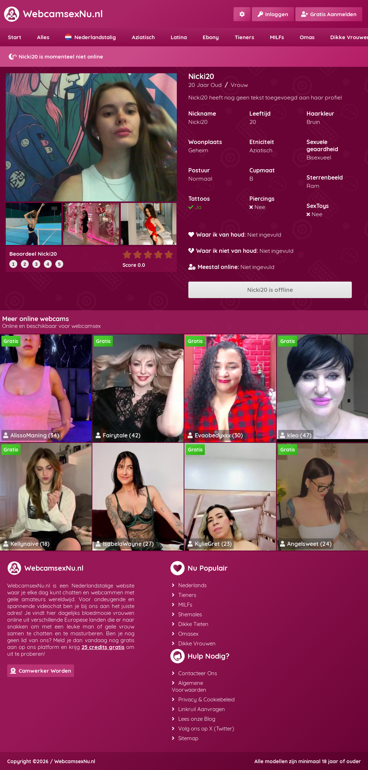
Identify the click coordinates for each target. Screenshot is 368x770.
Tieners (244, 37)
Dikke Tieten (190, 624)
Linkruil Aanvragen (198, 709)
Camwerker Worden (40, 670)
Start (14, 37)
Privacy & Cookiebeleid (203, 699)
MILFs (277, 37)
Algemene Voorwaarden (189, 686)
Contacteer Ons (194, 673)
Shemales (187, 614)
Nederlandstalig (90, 37)
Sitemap (185, 738)
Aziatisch (143, 37)
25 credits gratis (103, 647)
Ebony (211, 37)
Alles (43, 37)
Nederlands (189, 585)
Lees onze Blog (193, 718)
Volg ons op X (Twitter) (203, 728)
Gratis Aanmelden (328, 14)
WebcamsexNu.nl (53, 14)
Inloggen (273, 14)
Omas (307, 37)
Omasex (185, 633)
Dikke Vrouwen (194, 643)
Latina (179, 37)
